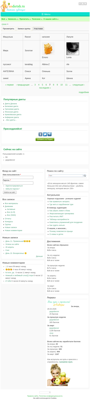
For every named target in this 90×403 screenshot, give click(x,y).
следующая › (79, 85)
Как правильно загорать (59, 201)
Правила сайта (32, 396)
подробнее (84, 92)
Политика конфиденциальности (50, 396)
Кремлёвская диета (13, 114)
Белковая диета (11, 106)
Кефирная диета (12, 117)
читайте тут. (66, 362)
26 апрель (9, 247)
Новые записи (11, 227)
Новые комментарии (13, 230)
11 (66, 85)
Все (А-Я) (11, 212)
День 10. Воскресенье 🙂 (16, 253)
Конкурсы (9, 222)
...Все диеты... (11, 120)
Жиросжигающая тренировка (61, 214)
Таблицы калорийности (59, 219)
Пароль (7, 180)
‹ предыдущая (22, 85)
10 (61, 85)
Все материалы (11, 203)
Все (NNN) (11, 215)
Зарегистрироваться (14, 186)
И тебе (8, 281)
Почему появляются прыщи (61, 231)
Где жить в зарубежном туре (61, 204)
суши (4, 24)
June (51, 333)
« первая (9, 85)
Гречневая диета (12, 109)
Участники (39, 28)
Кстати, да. (10, 272)
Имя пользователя (12, 175)
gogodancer (54, 311)
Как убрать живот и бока (59, 211)
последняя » (45, 88)
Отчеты (8, 219)
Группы (8, 224)
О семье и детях (56, 234)
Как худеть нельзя (57, 225)
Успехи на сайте (12, 244)
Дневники (9, 206)
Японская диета (11, 112)
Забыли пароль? (12, 189)
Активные (11, 209)
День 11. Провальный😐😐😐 (18, 241)
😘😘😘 (8, 269)
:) (6, 266)
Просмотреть (8, 29)
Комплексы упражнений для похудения (65, 222)
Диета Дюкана (11, 104)
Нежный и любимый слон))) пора (19, 275)
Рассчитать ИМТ (56, 216)
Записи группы (24, 29)
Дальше (39, 256)
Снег (7, 250)
